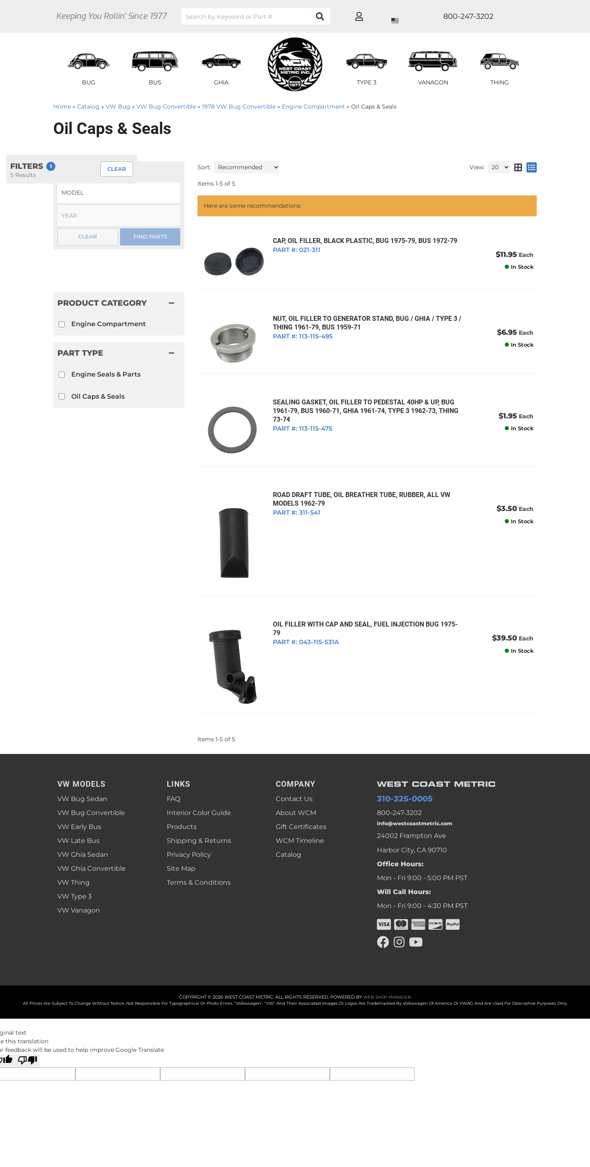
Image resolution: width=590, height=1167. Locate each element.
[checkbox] (62, 375)
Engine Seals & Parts (106, 374)
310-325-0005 (399, 775)
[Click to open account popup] (506, 16)
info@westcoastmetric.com (422, 802)
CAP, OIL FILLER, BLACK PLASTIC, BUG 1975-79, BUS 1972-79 (360, 241)
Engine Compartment (108, 324)
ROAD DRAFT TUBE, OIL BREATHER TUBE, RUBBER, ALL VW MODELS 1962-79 (357, 487)
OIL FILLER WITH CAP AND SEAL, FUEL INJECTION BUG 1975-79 (364, 606)
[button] (289, 16)
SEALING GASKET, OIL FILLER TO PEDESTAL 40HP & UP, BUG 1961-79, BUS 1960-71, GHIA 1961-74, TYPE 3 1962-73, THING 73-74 (361, 403)
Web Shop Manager (387, 978)
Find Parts (150, 236)
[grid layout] (518, 167)
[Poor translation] (27, 1042)
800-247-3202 (399, 789)
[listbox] (118, 192)
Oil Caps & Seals (98, 396)
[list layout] (531, 167)
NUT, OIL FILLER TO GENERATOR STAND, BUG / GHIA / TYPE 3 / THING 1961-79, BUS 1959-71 (362, 319)
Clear (87, 236)
